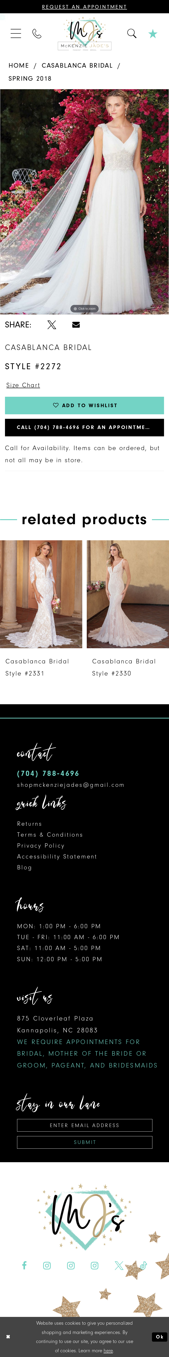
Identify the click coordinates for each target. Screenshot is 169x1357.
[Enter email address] (84, 1125)
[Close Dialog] (8, 1337)
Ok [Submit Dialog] (160, 1337)
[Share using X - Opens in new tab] (52, 325)
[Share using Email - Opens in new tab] (76, 325)
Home (19, 65)
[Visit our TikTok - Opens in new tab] (143, 1265)
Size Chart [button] (23, 385)
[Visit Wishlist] (153, 34)
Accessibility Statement (57, 856)
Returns (29, 823)
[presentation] (41, 594)
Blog (24, 867)
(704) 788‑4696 (48, 773)
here (108, 1350)
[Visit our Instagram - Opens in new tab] (47, 1265)
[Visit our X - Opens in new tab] (119, 1265)
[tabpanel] (84, 201)
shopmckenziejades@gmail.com (71, 784)
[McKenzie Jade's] (84, 34)
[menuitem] (16, 33)
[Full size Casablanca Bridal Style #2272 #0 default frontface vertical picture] (84, 201)
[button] (16, 33)
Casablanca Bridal (77, 65)
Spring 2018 (30, 78)
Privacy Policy (41, 845)
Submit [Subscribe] (85, 1142)
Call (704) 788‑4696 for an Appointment (85, 427)
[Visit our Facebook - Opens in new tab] (24, 1265)
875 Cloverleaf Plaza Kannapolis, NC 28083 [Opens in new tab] (87, 1041)
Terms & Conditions (50, 834)
